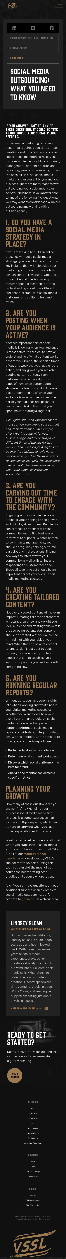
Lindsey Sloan (20, 48)
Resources (33, 1177)
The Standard (32, 1205)
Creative (33, 1113)
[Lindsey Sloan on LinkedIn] (46, 1008)
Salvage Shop (32, 1200)
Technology (33, 1138)
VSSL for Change (33, 1172)
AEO (33, 1108)
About (33, 1167)
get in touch (30, 899)
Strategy (33, 1118)
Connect (33, 1189)
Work (33, 1162)
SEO (33, 1123)
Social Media (33, 1133)
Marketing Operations (33, 1143)
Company (33, 1155)
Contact (33, 1195)
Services (33, 1102)
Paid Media (33, 1128)
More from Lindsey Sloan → (26, 1008)
